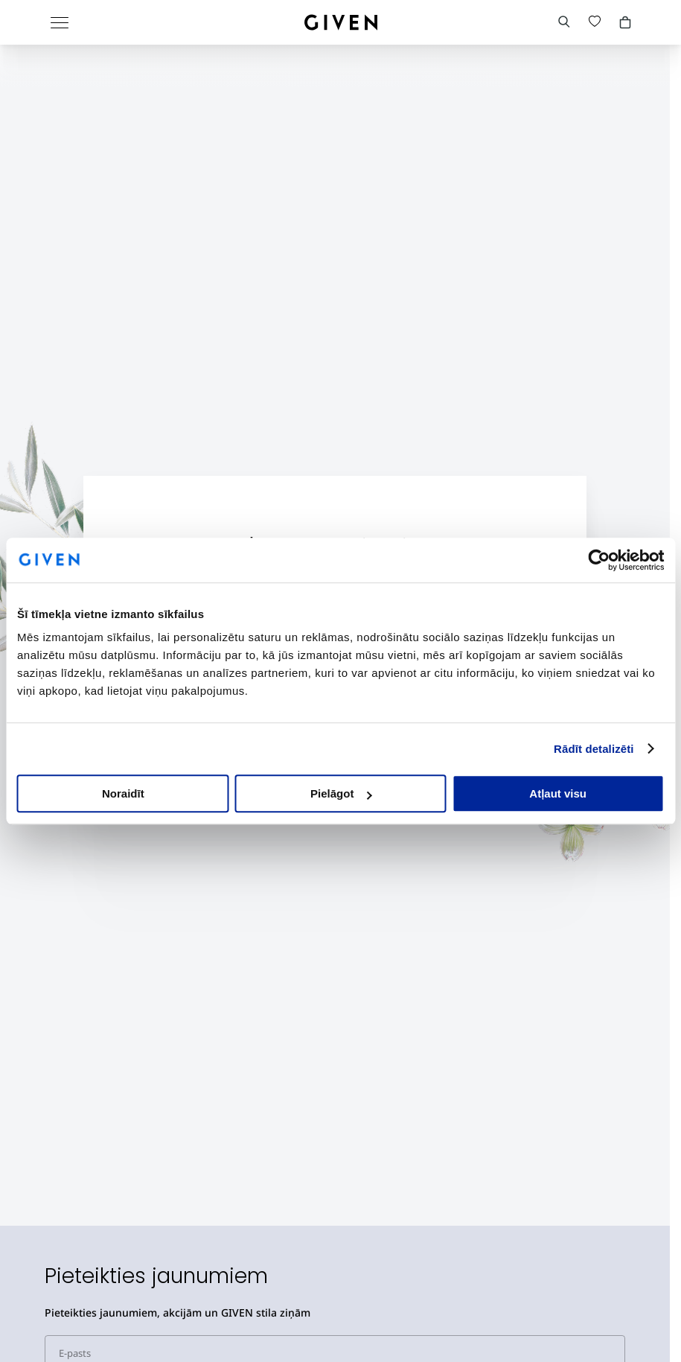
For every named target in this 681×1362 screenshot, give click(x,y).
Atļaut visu (557, 793)
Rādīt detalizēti (593, 748)
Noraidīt (123, 793)
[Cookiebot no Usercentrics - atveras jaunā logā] (599, 560)
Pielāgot (340, 793)
